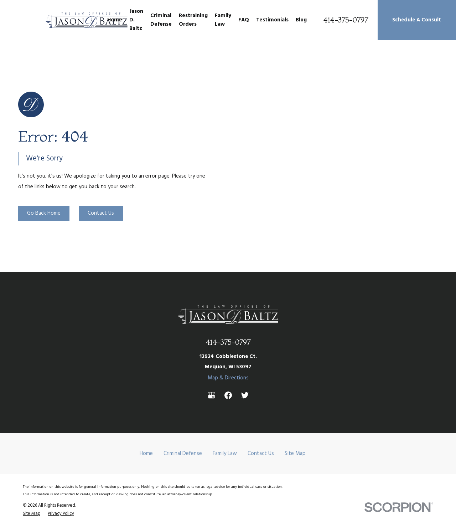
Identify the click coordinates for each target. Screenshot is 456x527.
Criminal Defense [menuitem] (161, 20)
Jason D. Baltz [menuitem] (136, 20)
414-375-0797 (345, 20)
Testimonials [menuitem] (272, 20)
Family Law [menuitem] (223, 20)
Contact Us (101, 213)
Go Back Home (44, 213)
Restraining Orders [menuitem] (193, 20)
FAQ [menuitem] (243, 20)
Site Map (295, 453)
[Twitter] (245, 395)
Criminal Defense (183, 453)
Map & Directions (228, 378)
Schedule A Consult (416, 20)
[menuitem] (31, 513)
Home (146, 453)
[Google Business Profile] (211, 395)
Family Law (225, 453)
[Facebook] (228, 395)
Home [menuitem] (114, 20)
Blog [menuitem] (301, 20)
